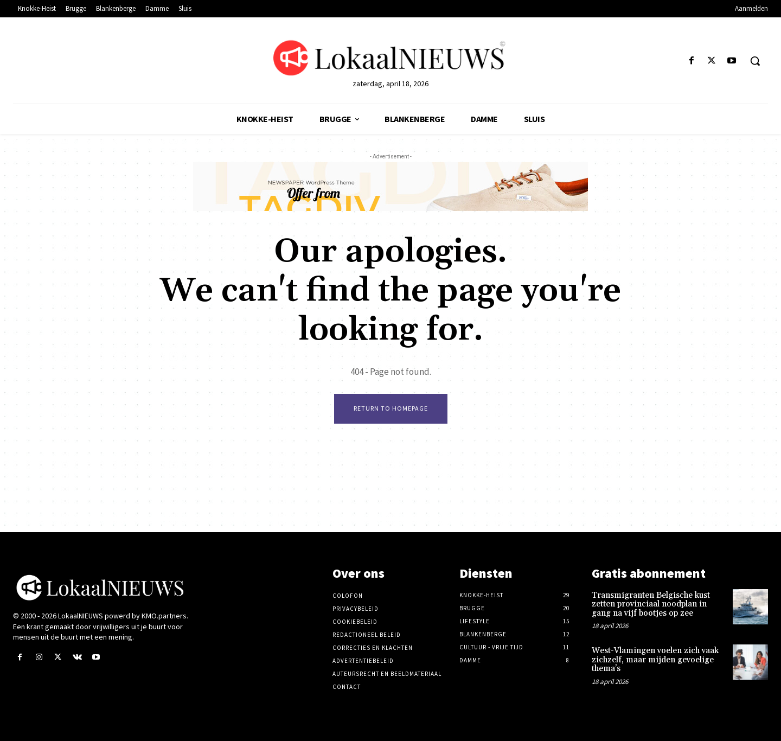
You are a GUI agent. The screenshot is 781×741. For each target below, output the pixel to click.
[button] (755, 61)
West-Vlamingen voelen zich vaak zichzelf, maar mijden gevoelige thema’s (655, 660)
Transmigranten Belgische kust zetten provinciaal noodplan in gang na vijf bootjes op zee (651, 604)
